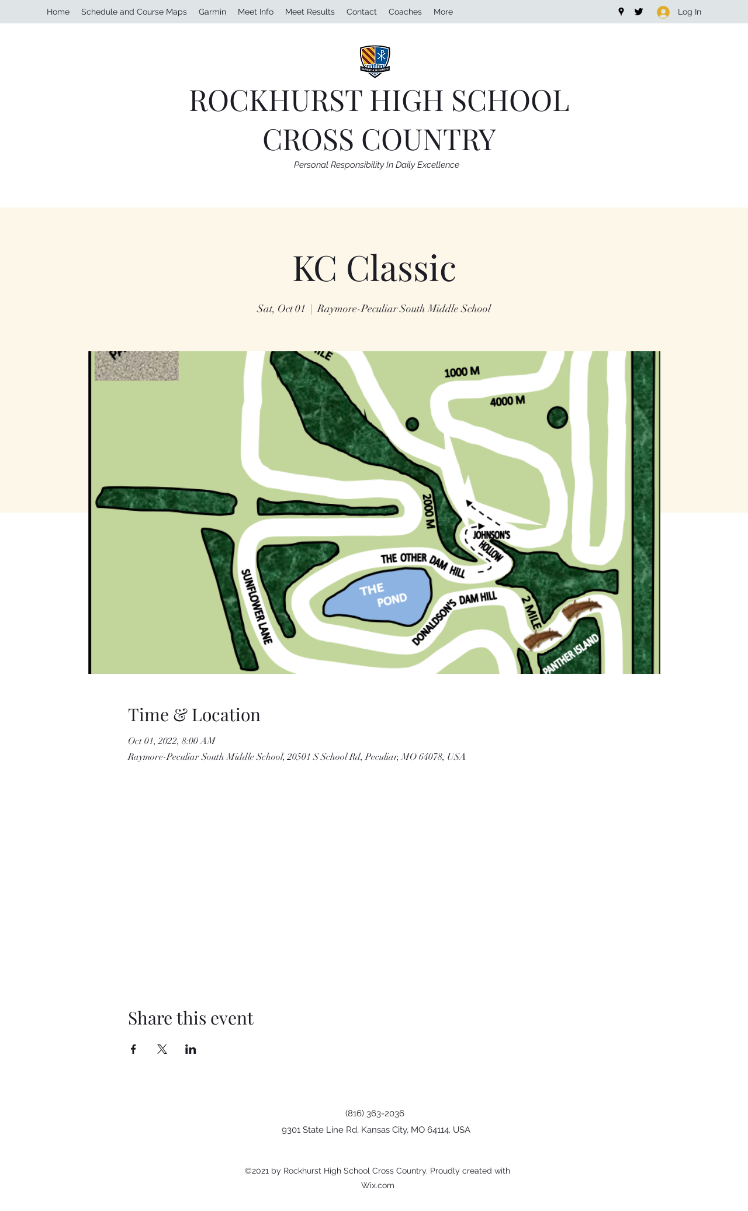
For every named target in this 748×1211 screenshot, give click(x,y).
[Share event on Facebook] (133, 1049)
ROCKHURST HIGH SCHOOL (379, 99)
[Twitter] (639, 12)
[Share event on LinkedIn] (190, 1049)
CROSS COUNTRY (379, 138)
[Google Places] (621, 12)
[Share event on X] (162, 1049)
